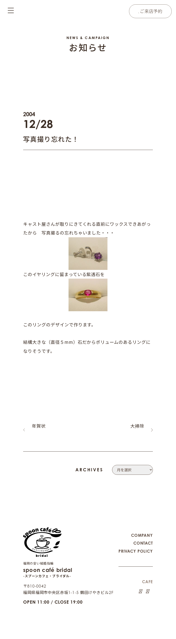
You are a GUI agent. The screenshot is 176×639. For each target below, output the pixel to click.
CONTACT (143, 536)
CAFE (147, 575)
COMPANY (142, 529)
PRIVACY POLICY (135, 545)
